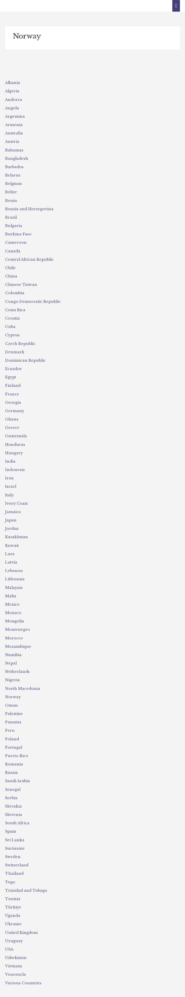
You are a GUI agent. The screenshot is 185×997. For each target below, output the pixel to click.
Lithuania (14, 574)
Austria (12, 141)
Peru (9, 724)
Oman (11, 698)
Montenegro (17, 624)
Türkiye (13, 898)
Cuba (10, 324)
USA (9, 940)
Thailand (14, 865)
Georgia (13, 399)
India (10, 457)
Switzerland (16, 857)
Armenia (14, 124)
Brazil (11, 216)
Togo (10, 873)
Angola (12, 108)
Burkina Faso (18, 232)
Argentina (15, 116)
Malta (10, 590)
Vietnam (13, 957)
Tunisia (12, 890)
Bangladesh (16, 157)
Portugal (13, 740)
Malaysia (14, 582)
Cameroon (16, 241)
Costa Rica (15, 307)
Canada (12, 249)
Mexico (12, 599)
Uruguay (13, 932)
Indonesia (15, 465)
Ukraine (13, 915)
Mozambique (18, 640)
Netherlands (17, 665)
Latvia (11, 557)
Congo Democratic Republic (32, 299)
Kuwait (11, 540)
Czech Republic (20, 341)
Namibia (13, 649)
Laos (9, 549)
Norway (13, 690)
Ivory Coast (16, 499)
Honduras (15, 441)
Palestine (14, 707)
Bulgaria (13, 224)
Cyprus (12, 332)
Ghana (12, 415)
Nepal (11, 657)
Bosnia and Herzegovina (29, 207)
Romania (14, 757)
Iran (9, 474)
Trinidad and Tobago (26, 882)
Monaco (13, 607)
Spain (10, 823)
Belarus (12, 174)
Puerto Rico (16, 748)
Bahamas (14, 149)
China (11, 274)
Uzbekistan (16, 948)
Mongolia (14, 615)
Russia (11, 765)
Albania (12, 82)
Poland (12, 732)
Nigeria (12, 674)
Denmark (14, 349)
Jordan (12, 524)
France (12, 391)
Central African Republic (29, 257)
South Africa (17, 815)
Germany (14, 407)
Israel (10, 482)
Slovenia (13, 807)
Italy (9, 490)
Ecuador (13, 365)
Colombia (14, 291)
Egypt (10, 374)
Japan (10, 515)
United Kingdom (21, 923)
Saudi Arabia (17, 774)
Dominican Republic (25, 357)
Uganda (12, 907)
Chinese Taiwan (21, 282)
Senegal (13, 782)
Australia (14, 132)
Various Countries (23, 973)
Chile (10, 266)
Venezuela (15, 965)
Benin (11, 199)
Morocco (14, 632)
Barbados (14, 166)
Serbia (11, 790)
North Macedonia (22, 682)
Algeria (12, 91)
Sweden (12, 848)
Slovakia (13, 798)
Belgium (13, 182)
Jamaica (13, 507)
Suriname (15, 840)
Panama (13, 715)
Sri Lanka (14, 832)
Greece (12, 424)
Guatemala (16, 432)
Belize (11, 191)
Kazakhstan (16, 532)
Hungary (14, 449)
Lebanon (14, 565)
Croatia (12, 315)
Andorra (13, 99)
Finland (13, 382)
